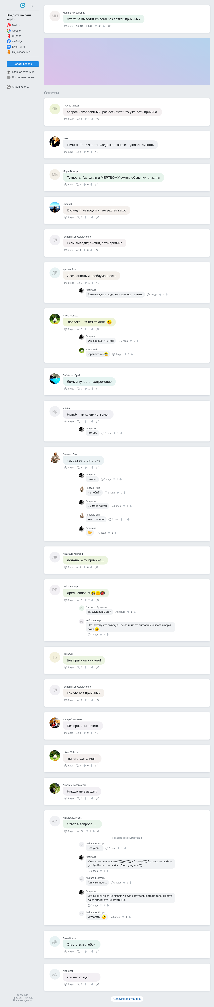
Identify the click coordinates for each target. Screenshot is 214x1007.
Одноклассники (19, 52)
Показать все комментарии (127, 838)
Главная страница (20, 72)
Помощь (28, 997)
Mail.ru (13, 25)
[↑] (96, 26)
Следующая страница (127, 998)
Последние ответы (21, 77)
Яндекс (14, 36)
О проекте (22, 995)
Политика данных (22, 1000)
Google (14, 31)
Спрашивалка (18, 87)
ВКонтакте (16, 47)
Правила (17, 997)
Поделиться (109, 25)
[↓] (103, 26)
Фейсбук (14, 41)
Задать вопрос (23, 64)
